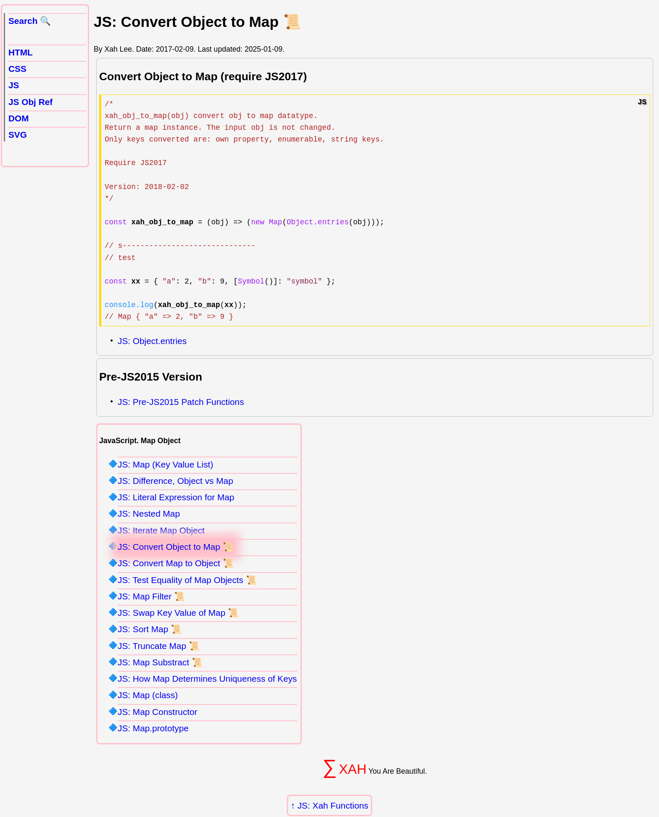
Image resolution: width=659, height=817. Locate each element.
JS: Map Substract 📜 (160, 662)
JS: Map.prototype (153, 728)
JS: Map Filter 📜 (151, 596)
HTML (20, 52)
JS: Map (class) (148, 695)
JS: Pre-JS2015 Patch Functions (181, 402)
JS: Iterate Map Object (161, 530)
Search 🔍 (29, 21)
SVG (17, 134)
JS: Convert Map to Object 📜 (176, 563)
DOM (18, 118)
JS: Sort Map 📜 (150, 629)
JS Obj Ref (30, 102)
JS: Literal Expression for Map (176, 497)
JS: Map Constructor (158, 712)
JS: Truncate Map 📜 (159, 646)
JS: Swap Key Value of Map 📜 (178, 612)
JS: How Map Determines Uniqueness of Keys (207, 678)
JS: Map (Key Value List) (165, 464)
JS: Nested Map (149, 513)
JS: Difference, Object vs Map (175, 481)
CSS (17, 69)
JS (13, 85)
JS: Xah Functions (333, 805)
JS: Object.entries (152, 341)
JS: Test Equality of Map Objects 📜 (187, 580)
